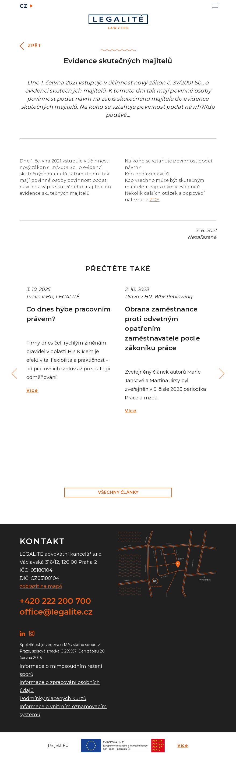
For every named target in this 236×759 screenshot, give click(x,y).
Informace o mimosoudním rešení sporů (61, 670)
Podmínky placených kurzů (53, 698)
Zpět (34, 45)
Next (221, 374)
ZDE (155, 199)
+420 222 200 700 (55, 601)
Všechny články (118, 492)
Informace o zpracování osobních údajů (60, 686)
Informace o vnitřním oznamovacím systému (63, 711)
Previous (15, 374)
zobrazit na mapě (41, 586)
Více (32, 390)
